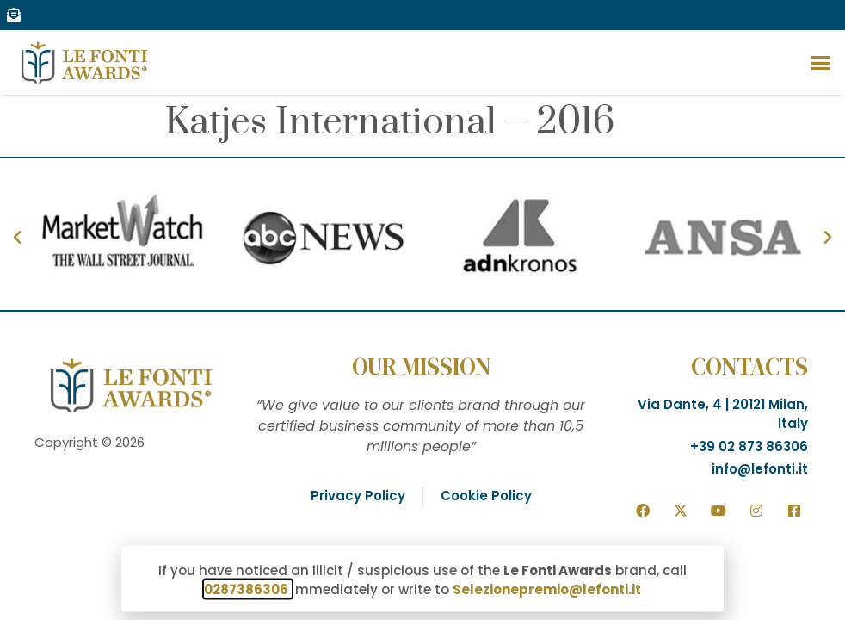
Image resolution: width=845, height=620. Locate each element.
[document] (422, 310)
